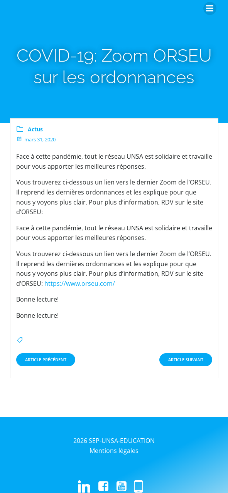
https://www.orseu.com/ (79, 283)
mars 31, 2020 (36, 139)
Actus (35, 129)
